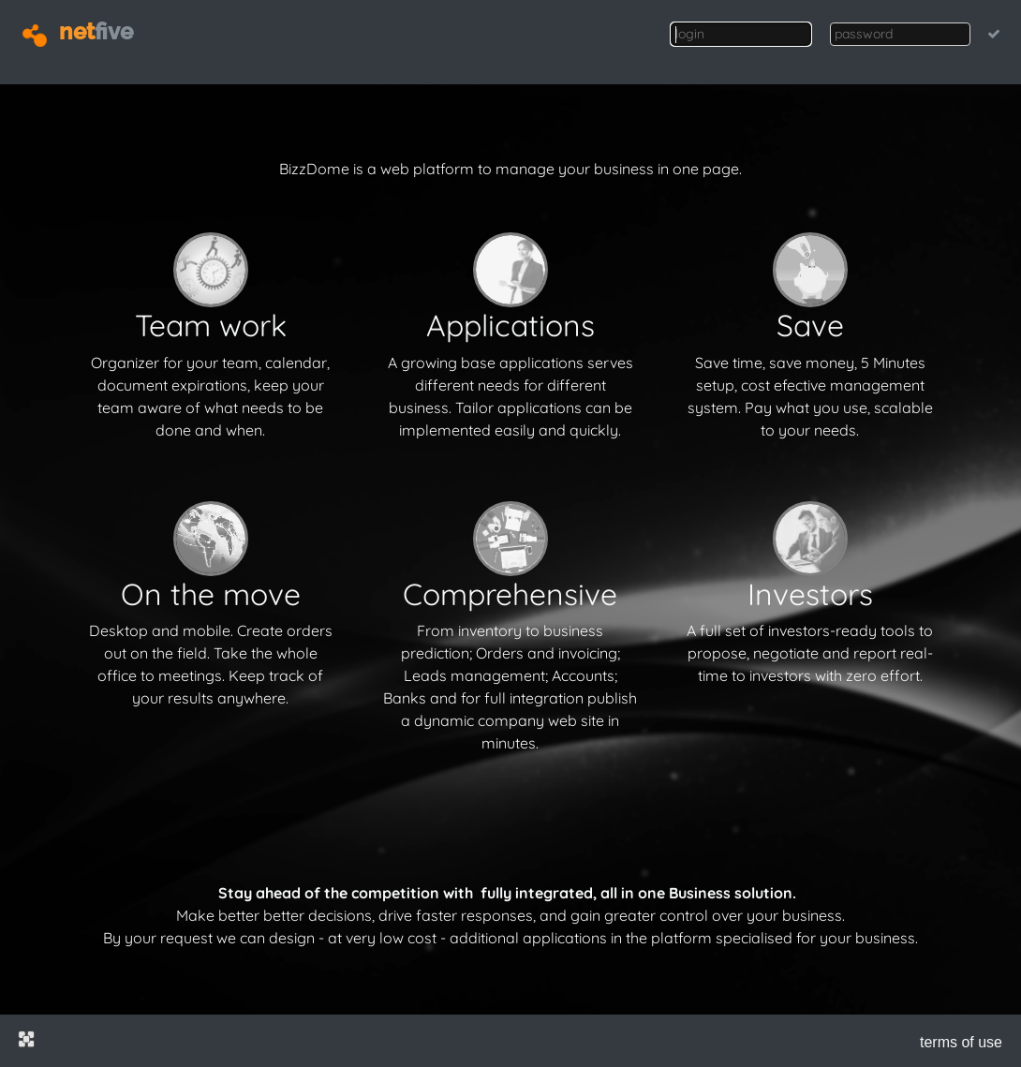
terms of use (961, 1042)
